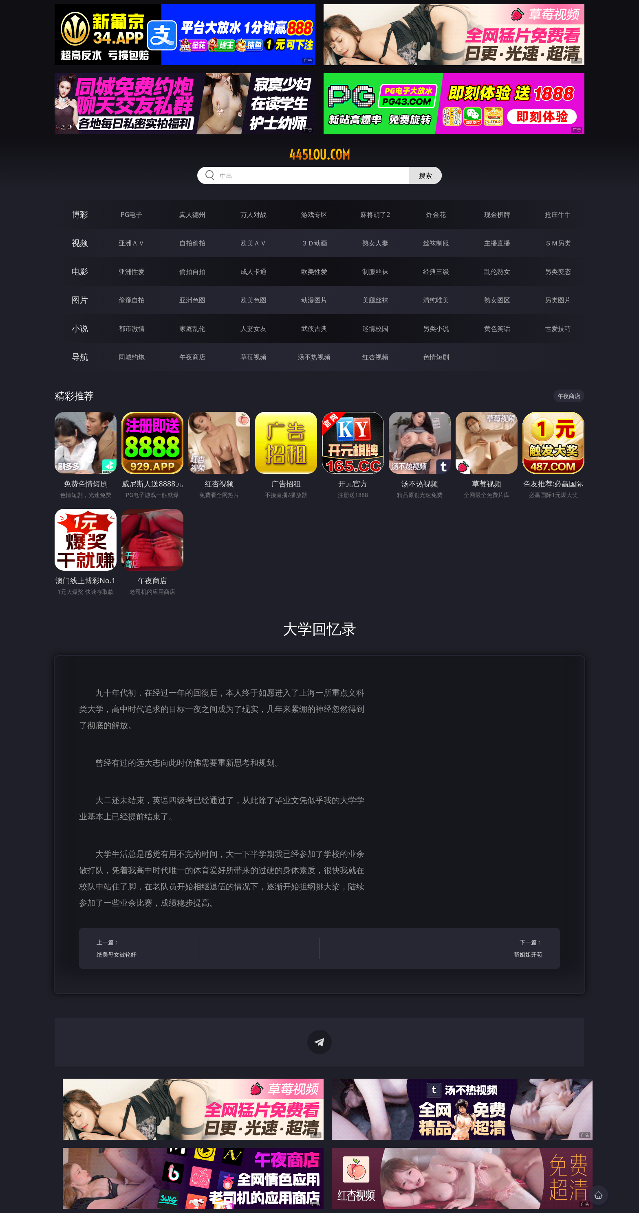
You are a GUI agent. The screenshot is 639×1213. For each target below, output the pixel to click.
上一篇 (145, 949)
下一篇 (493, 949)
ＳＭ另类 (558, 243)
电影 (80, 271)
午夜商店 (192, 357)
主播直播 (497, 243)
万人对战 (253, 214)
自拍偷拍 (192, 243)
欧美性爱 (314, 271)
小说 (80, 328)
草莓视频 (253, 357)
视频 (80, 242)
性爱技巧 (558, 328)
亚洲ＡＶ (132, 243)
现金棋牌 (497, 214)
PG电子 (131, 214)
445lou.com (319, 155)
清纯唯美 (436, 300)
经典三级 (436, 271)
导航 (80, 356)
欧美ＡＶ (253, 243)
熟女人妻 (375, 243)
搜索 (425, 175)
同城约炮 (132, 357)
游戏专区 (314, 214)
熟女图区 (497, 300)
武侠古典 (314, 328)
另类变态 (558, 271)
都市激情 (132, 328)
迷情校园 (375, 328)
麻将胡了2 (375, 214)
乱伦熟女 (497, 271)
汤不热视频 (314, 357)
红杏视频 (375, 357)
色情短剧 (436, 357)
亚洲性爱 (132, 271)
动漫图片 (314, 300)
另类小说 (436, 328)
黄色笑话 (497, 328)
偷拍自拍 (192, 271)
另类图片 (558, 300)
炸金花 (436, 214)
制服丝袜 (375, 271)
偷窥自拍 (132, 300)
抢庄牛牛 (558, 214)
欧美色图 (253, 300)
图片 (80, 299)
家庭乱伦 (192, 328)
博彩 (80, 214)
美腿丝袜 (375, 300)
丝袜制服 (436, 243)
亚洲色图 (192, 300)
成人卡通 (253, 271)
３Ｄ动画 (314, 243)
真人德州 (192, 214)
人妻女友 (253, 328)
